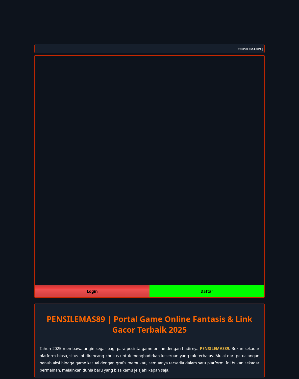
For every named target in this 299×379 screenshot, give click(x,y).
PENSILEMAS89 (214, 348)
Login (92, 291)
